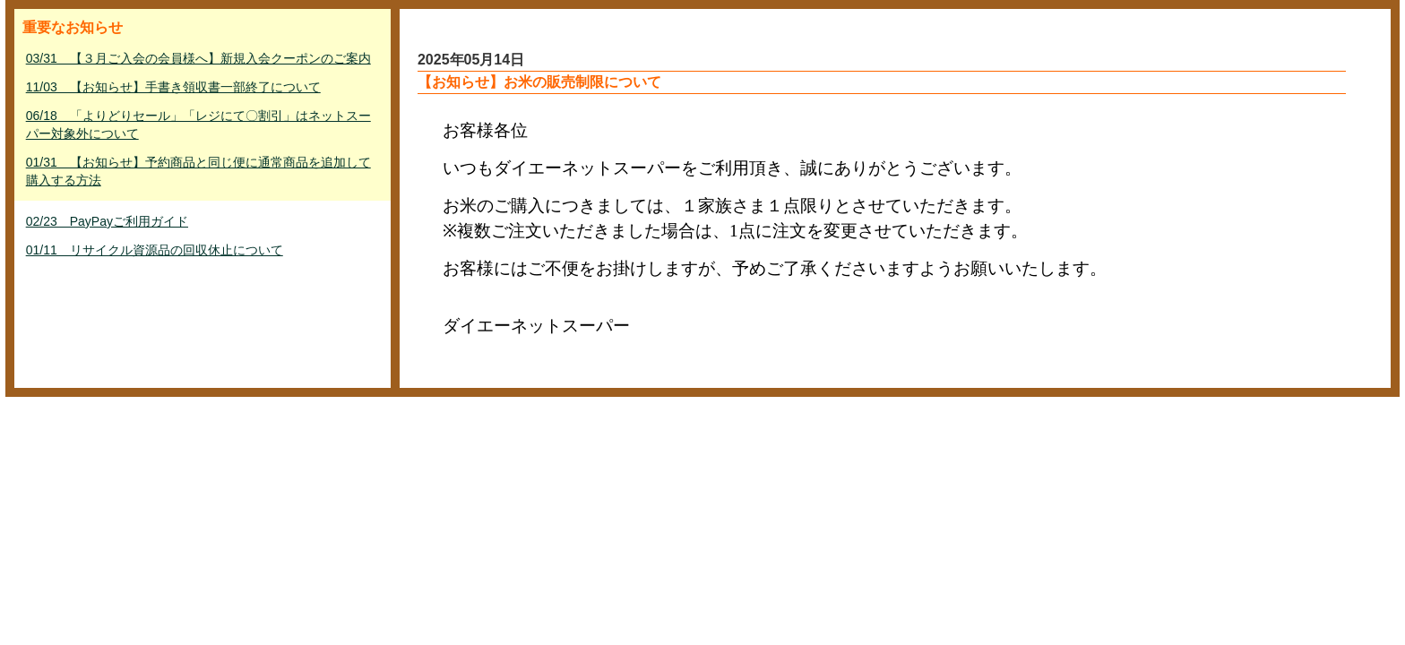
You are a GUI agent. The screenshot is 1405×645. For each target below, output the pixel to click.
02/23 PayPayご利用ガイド (107, 221)
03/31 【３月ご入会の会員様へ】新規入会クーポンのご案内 (198, 58)
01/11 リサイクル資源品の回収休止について (154, 250)
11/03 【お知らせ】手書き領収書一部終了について (173, 87)
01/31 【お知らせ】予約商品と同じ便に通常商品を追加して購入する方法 (198, 171)
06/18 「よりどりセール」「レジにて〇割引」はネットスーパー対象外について (198, 124)
